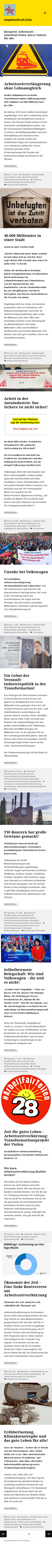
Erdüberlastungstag (12, 1524)
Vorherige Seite (3, 1534)
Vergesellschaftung (28, 1069)
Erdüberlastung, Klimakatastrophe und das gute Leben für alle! (26, 1436)
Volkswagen (22, 786)
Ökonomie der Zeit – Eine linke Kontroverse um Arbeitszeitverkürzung (25, 1288)
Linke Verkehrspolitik (29, 177)
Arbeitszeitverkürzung (12, 925)
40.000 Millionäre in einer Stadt (22, 237)
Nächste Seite (48, 1534)
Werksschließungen (12, 930)
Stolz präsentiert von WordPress (17, 1540)
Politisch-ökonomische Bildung (16, 179)
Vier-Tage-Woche (29, 1376)
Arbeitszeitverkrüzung (12, 1376)
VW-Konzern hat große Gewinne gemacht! (25, 834)
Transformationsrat (12, 1069)
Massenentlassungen (12, 928)
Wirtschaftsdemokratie (37, 786)
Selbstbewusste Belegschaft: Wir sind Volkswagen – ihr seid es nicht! (24, 976)
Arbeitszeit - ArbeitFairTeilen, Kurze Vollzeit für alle (20, 772)
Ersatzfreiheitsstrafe (20, 358)
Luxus (31, 358)
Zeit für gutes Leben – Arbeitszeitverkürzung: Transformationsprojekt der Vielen (26, 1138)
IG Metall (25, 925)
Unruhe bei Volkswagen (26, 571)
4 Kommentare (38, 528)
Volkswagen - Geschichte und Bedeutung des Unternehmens (22, 527)
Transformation (10, 786)
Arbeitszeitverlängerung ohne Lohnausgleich (27, 85)
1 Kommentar (38, 632)
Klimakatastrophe (11, 1527)
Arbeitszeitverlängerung (13, 182)
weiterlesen (11, 165)
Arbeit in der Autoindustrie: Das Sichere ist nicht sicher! (26, 402)
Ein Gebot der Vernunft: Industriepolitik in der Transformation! (25, 682)
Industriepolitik (22, 784)
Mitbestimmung (35, 784)
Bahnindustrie (29, 182)
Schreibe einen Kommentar (17, 184)
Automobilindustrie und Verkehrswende (20, 776)
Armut (9, 358)
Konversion (34, 925)
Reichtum (38, 358)
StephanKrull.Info (18, 20)
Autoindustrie (9, 784)
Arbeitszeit (37, 179)
